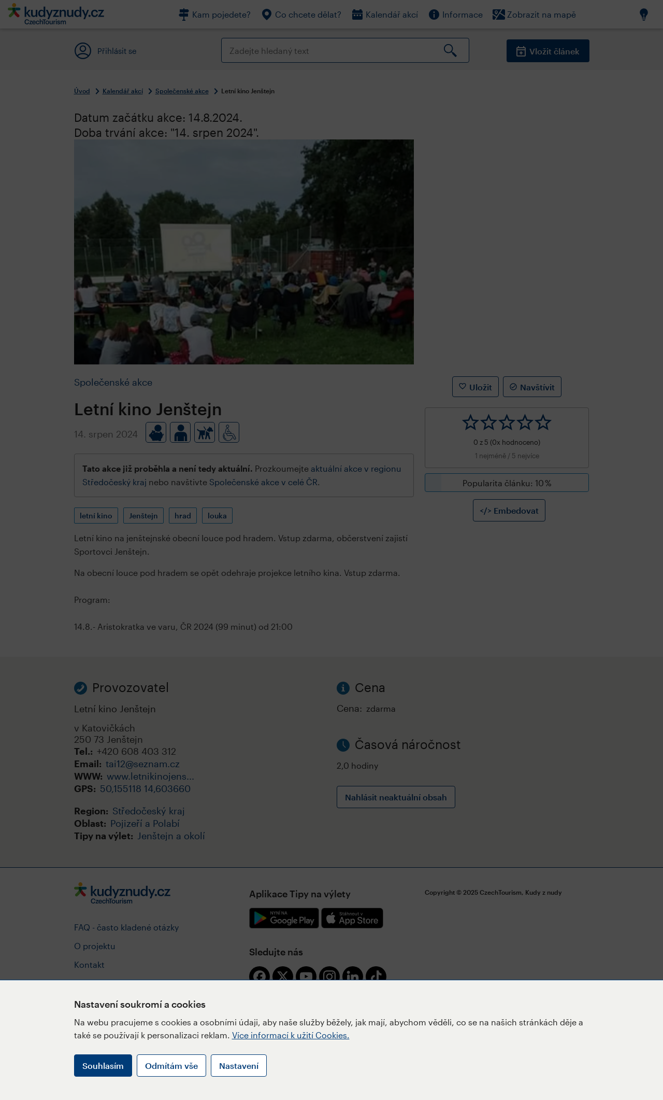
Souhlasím (103, 1065)
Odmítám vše (171, 1065)
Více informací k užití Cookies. (291, 1035)
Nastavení (238, 1065)
